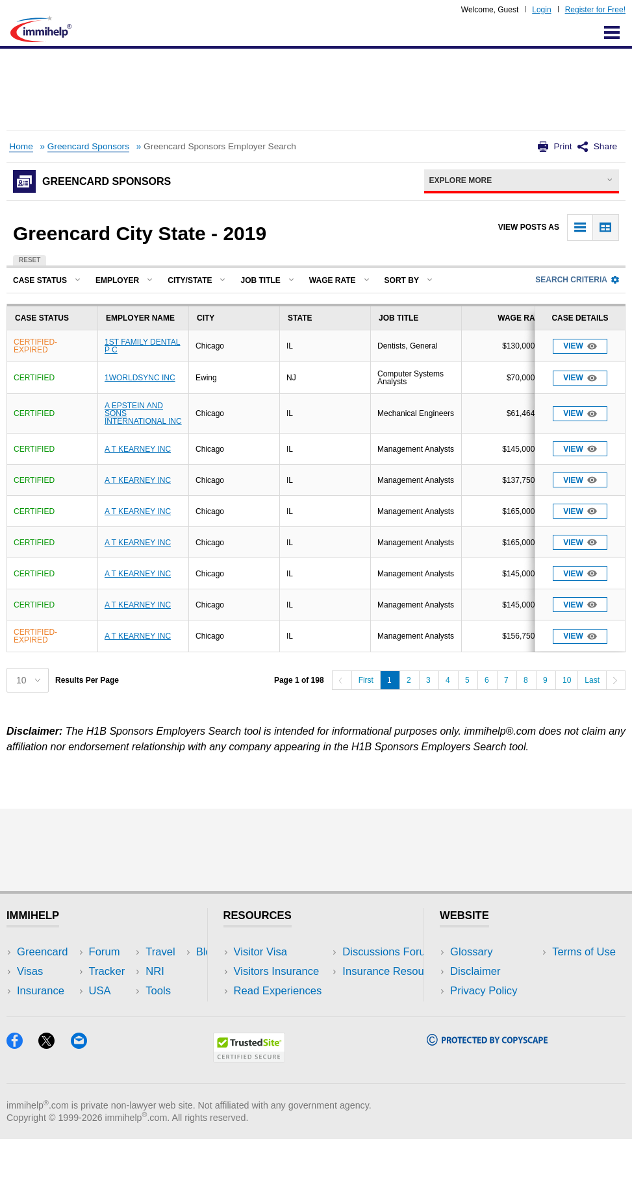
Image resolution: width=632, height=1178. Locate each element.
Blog (138, 1030)
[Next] (616, 680)
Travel (143, 971)
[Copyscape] (487, 1080)
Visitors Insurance (277, 971)
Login (541, 9)
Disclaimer (475, 971)
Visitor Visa (260, 952)
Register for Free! (595, 9)
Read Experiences (278, 991)
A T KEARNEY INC (138, 449)
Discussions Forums (282, 1011)
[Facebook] (22, 1083)
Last (592, 680)
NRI (137, 991)
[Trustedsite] (249, 1097)
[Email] (85, 1083)
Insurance (40, 991)
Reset (29, 260)
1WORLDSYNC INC (140, 377)
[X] (54, 1083)
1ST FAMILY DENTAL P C (142, 345)
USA (139, 952)
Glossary (471, 952)
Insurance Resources (285, 1030)
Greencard (42, 952)
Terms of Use (482, 1011)
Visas (30, 971)
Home (20, 146)
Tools (140, 1011)
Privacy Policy (483, 991)
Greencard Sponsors (88, 146)
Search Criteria (577, 279)
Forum (32, 1011)
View (580, 346)
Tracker (35, 1030)
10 (566, 680)
